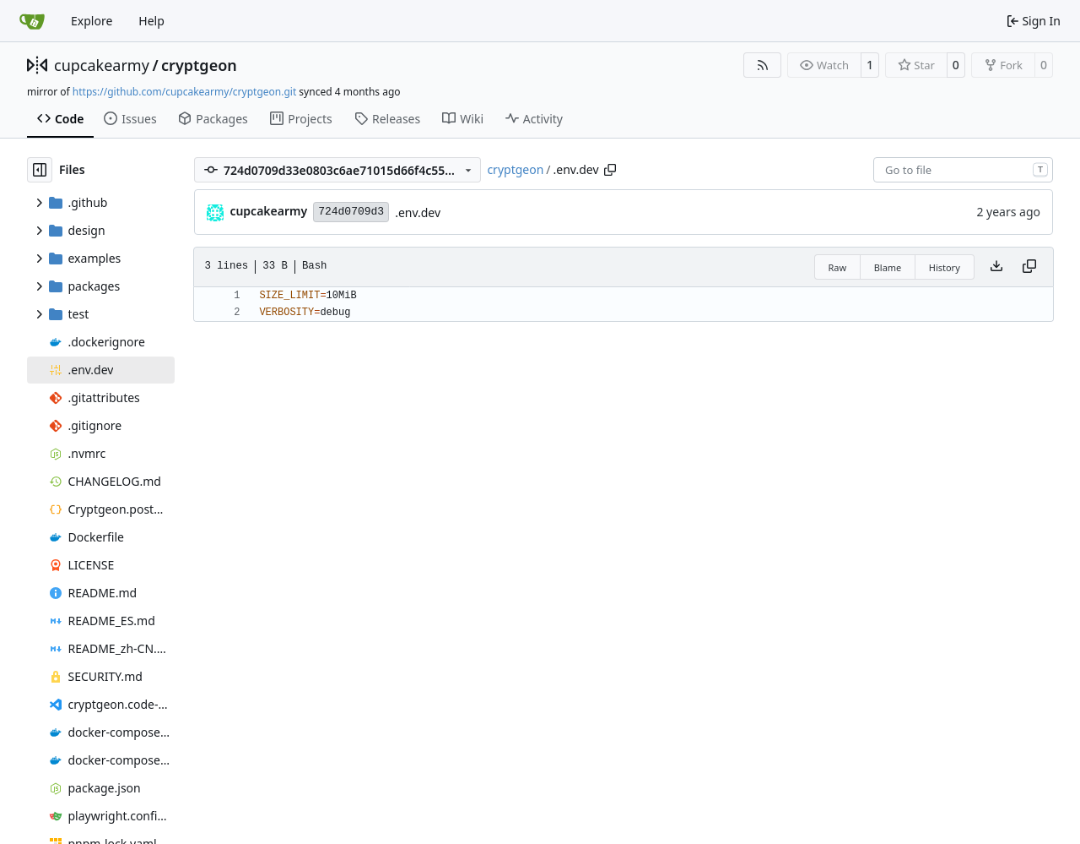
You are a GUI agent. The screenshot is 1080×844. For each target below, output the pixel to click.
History (944, 267)
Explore (91, 21)
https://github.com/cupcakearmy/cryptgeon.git (184, 91)
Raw (838, 267)
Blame (888, 267)
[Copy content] (1029, 267)
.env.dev (417, 212)
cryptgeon (199, 65)
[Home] (32, 21)
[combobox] (963, 169)
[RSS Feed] (762, 65)
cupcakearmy (101, 65)
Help (151, 21)
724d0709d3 (351, 211)
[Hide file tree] (39, 169)
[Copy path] (610, 170)
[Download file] (996, 267)
